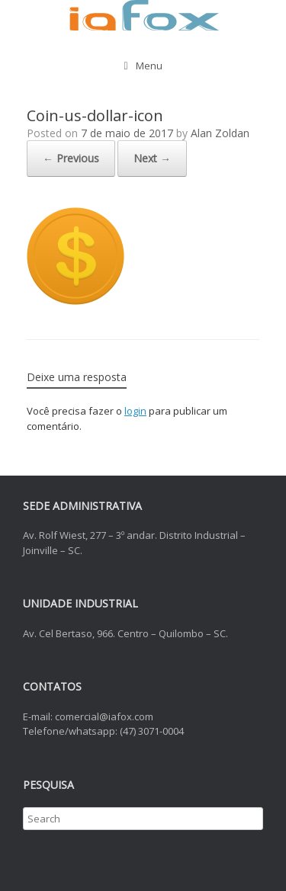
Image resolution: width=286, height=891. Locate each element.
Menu (143, 65)
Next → (152, 158)
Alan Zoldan (220, 133)
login (135, 411)
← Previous (71, 158)
